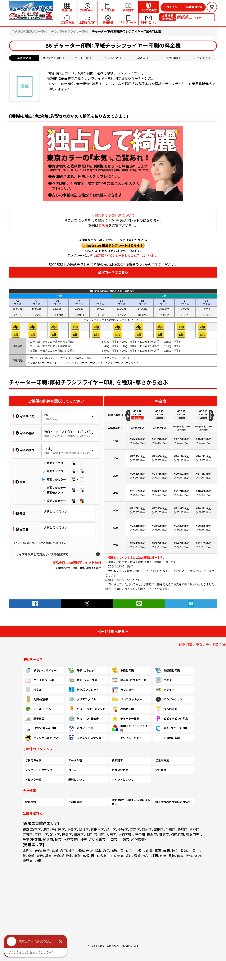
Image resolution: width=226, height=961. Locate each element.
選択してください (55, 512)
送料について (76, 779)
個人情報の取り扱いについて (173, 802)
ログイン (171, 7)
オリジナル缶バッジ (41, 738)
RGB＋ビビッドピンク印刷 (131, 728)
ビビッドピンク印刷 (171, 718)
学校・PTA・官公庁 (83, 718)
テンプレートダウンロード (41, 770)
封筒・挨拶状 (37, 699)
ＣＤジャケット (168, 699)
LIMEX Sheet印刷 (40, 728)
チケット (165, 690)
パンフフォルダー (127, 699)
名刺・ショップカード (85, 680)
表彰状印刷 (123, 709)
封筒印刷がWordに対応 (189, 17)
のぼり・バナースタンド (86, 709)
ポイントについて (123, 779)
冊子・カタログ (81, 670)
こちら (103, 225)
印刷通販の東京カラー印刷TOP (202, 644)
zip (15, 327)
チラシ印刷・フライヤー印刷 (69, 31)
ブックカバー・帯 (39, 680)
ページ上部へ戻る (113, 631)
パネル (33, 690)
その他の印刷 (167, 738)
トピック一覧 (33, 779)
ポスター (165, 680)
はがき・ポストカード (129, 680)
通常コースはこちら (113, 272)
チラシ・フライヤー (41, 670)
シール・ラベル (38, 709)
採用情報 (30, 802)
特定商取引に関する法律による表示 (131, 802)
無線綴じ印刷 (167, 670)
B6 (46, 415)
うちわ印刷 (166, 709)
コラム (72, 770)
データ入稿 (75, 760)
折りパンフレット (83, 690)
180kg (48, 449)
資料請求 (117, 760)
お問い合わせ (120, 770)
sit (16, 335)
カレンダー (123, 690)
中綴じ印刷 (123, 670)
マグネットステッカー (86, 738)
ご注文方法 (162, 760)
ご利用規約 (75, 802)
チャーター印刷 (125, 718)
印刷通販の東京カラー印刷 (29, 31)
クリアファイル (82, 699)
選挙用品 (34, 718)
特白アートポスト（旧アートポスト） (67, 432)
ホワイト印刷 (80, 728)
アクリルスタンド (127, 738)
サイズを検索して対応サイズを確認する (42, 554)
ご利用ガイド (33, 760)
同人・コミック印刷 (171, 728)
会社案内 (160, 770)
